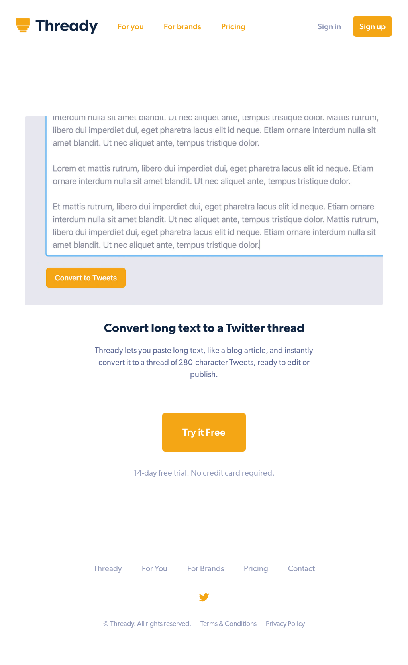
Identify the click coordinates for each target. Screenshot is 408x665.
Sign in (329, 26)
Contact (301, 569)
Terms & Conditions (228, 624)
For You (154, 569)
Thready (108, 569)
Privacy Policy (285, 624)
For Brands (205, 569)
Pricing (233, 26)
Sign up (372, 26)
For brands (182, 26)
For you (131, 26)
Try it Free (204, 432)
